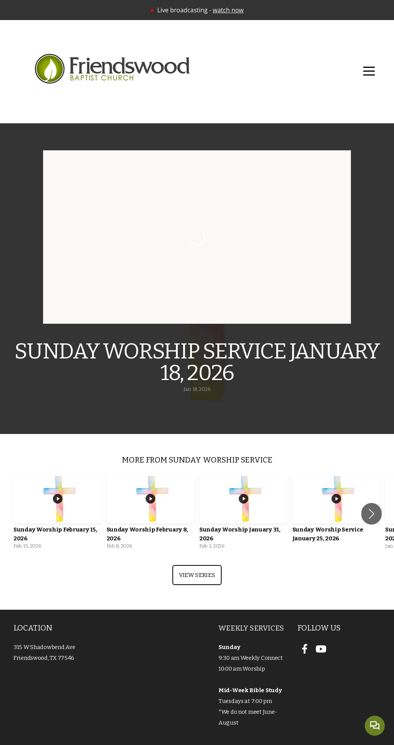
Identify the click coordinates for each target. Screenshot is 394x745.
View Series (197, 575)
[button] (371, 513)
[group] (57, 513)
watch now (228, 10)
